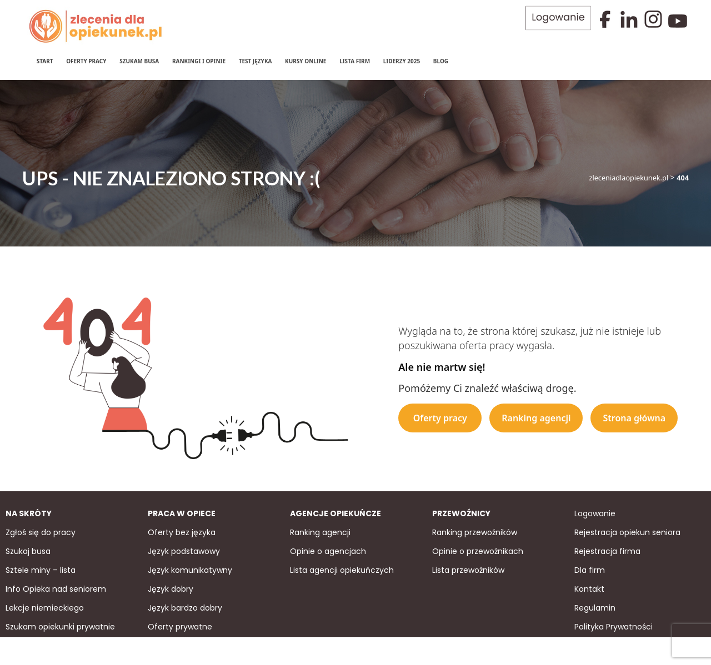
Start (44, 61)
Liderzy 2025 (401, 61)
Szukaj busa (28, 550)
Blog (440, 61)
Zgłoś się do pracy (41, 531)
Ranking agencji (536, 417)
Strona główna (634, 417)
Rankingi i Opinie (198, 61)
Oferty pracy (86, 61)
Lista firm (354, 61)
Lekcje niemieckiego (45, 606)
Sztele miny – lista (41, 569)
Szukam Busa (139, 61)
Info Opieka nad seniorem (56, 587)
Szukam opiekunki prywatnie (60, 625)
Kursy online (305, 61)
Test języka (255, 61)
